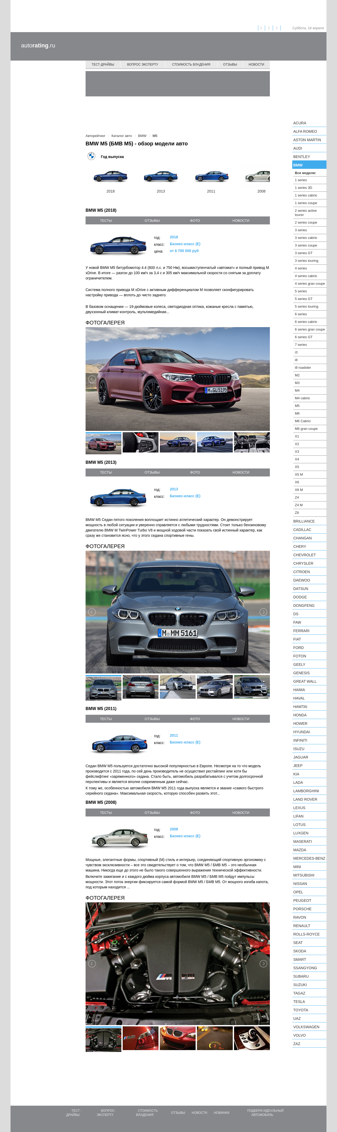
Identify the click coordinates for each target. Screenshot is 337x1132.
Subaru (301, 976)
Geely (299, 664)
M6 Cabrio (303, 421)
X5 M (299, 474)
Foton (299, 656)
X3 (297, 452)
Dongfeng (304, 605)
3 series (301, 230)
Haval (299, 698)
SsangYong (305, 968)
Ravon (299, 917)
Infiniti (300, 740)
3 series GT (304, 253)
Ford (298, 648)
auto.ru (38, 45)
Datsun (300, 589)
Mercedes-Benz (309, 858)
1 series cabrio (306, 195)
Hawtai (300, 707)
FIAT (297, 639)
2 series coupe (306, 222)
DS (295, 614)
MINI (297, 867)
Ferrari (301, 631)
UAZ (297, 1018)
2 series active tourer (306, 213)
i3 (296, 352)
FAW (297, 622)
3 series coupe (306, 245)
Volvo (299, 1035)
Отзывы (230, 64)
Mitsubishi (303, 875)
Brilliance (304, 521)
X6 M (299, 490)
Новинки (221, 1113)
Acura (299, 123)
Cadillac (302, 530)
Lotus (299, 825)
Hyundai (301, 732)
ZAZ (296, 1044)
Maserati (302, 841)
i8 (296, 360)
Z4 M (299, 505)
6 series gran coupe (310, 329)
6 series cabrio (306, 322)
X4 (297, 459)
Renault (301, 926)
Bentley (301, 157)
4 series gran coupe (310, 284)
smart (299, 959)
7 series (301, 345)
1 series (301, 180)
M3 (297, 383)
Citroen (301, 572)
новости (240, 221)
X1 (297, 436)
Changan (302, 538)
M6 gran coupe (306, 429)
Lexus (299, 808)
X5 (297, 467)
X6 (297, 482)
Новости (256, 64)
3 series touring (306, 261)
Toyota (300, 1010)
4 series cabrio (306, 276)
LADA (298, 782)
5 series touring (306, 306)
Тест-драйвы (103, 64)
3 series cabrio (306, 238)
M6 (297, 413)
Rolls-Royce (306, 934)
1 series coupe (306, 203)
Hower (300, 723)
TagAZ (299, 993)
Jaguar (300, 757)
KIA (296, 774)
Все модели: (305, 173)
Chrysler (303, 563)
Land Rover (305, 799)
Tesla (299, 1002)
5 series (301, 291)
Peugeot (302, 900)
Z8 (297, 513)
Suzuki (300, 985)
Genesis (301, 673)
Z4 (297, 497)
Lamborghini (306, 791)
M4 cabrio (302, 398)
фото (195, 221)
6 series (301, 314)
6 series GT (304, 337)
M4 (297, 390)
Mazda (299, 850)
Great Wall (304, 681)
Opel (298, 892)
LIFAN (298, 816)
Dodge (300, 597)
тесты (106, 221)
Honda (300, 715)
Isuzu (298, 749)
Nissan (300, 884)
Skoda (299, 951)
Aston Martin (307, 140)
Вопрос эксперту (142, 64)
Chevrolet (304, 555)
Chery (299, 546)
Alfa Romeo (305, 131)
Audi (297, 148)
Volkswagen (306, 1027)
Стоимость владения (191, 64)
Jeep (298, 766)
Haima (299, 690)
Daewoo (301, 580)
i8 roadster (303, 368)
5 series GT (304, 299)
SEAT (298, 943)
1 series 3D (303, 188)
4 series (301, 268)
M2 (297, 375)
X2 (297, 444)
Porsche (302, 909)
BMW (298, 165)
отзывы (152, 221)
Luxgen (301, 833)
